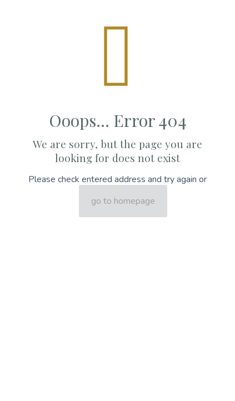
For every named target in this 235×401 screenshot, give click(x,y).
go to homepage (123, 201)
